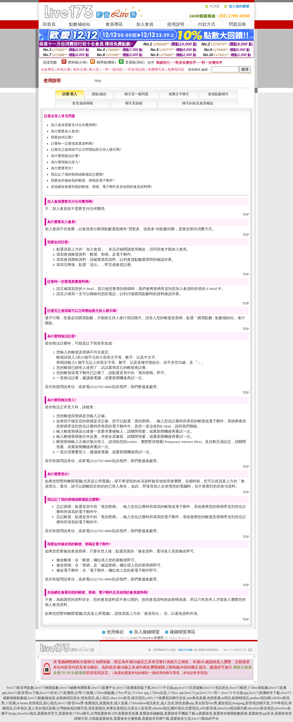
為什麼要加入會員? (65, 131)
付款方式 (206, 24)
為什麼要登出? (62, 168)
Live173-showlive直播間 (147, 637)
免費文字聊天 (179, 94)
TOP (246, 214)
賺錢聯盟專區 (182, 632)
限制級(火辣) (78, 62)
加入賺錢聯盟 (147, 632)
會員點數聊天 (218, 94)
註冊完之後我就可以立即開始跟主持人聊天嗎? (86, 150)
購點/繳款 (99, 94)
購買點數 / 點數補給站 (215, 318)
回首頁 (49, 24)
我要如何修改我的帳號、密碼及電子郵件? (82, 180)
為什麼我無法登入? (65, 162)
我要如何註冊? (62, 137)
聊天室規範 (133, 103)
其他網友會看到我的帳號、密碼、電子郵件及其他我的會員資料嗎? (101, 187)
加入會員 (144, 24)
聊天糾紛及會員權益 (197, 103)
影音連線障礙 (82, 103)
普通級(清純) (135, 62)
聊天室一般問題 (136, 94)
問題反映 (237, 24)
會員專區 (114, 24)
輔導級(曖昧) (106, 62)
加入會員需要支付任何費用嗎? (74, 125)
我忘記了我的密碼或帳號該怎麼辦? (77, 174)
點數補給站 (79, 24)
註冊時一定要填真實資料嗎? (72, 144)
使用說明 (175, 24)
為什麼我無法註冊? (65, 156)
